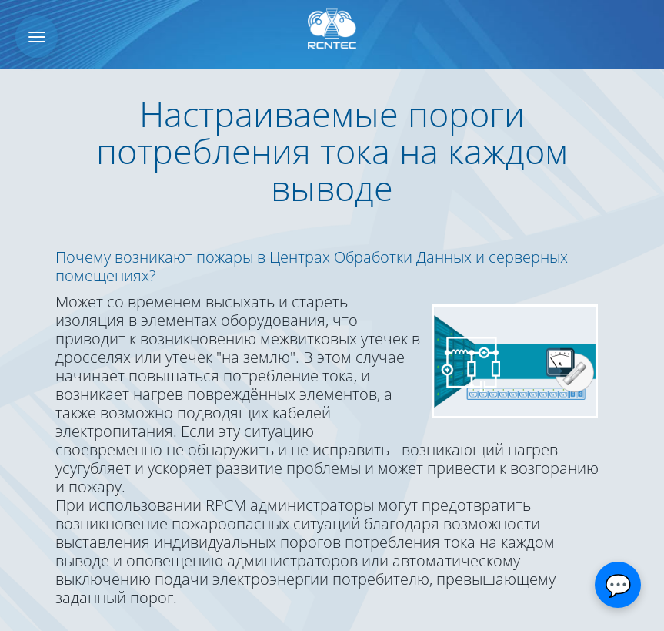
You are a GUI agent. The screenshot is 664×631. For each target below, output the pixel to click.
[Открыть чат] (618, 585)
